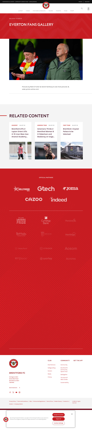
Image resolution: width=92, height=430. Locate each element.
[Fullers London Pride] (21, 220)
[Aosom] (71, 248)
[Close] (72, 414)
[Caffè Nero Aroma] (46, 347)
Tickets (58, 11)
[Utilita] (21, 290)
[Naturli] (46, 290)
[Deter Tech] (21, 248)
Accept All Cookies (59, 414)
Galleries (12, 18)
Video (28, 11)
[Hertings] (71, 234)
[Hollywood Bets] (21, 188)
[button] (5, 419)
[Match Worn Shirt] (46, 304)
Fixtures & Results (39, 11)
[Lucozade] (71, 333)
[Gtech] (46, 188)
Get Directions (13, 395)
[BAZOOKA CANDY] (21, 234)
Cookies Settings (58, 423)
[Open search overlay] (81, 8)
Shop (72, 11)
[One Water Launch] (71, 290)
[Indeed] (58, 199)
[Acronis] (71, 262)
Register (87, 1)
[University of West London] (21, 276)
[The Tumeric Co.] (46, 333)
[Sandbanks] (21, 319)
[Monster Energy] (46, 234)
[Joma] (70, 188)
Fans (65, 11)
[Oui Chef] (71, 304)
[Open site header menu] (88, 8)
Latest (20, 11)
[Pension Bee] (71, 220)
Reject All (58, 419)
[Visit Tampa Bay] (46, 276)
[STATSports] (21, 262)
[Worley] (46, 262)
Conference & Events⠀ (8, 1)
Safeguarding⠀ (33, 1)
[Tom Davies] (71, 319)
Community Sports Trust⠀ (22, 1)
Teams (51, 11)
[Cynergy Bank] (46, 220)
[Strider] (46, 248)
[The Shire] (46, 319)
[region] (40, 419)
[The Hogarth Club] (21, 333)
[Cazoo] (33, 199)
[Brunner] (21, 304)
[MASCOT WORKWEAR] (71, 276)
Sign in (80, 1)
